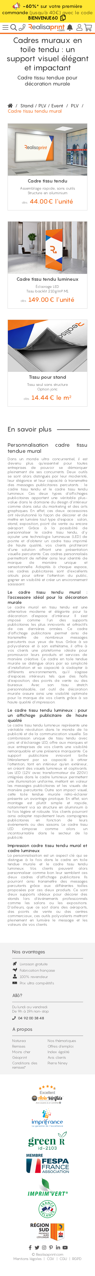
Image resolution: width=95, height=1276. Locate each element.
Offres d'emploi (61, 1046)
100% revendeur (30, 976)
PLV (75, 105)
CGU (63, 1258)
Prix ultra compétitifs (33, 983)
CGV (50, 1258)
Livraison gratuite (30, 964)
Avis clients (57, 1057)
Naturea (19, 1040)
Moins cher (21, 1052)
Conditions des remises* (24, 1065)
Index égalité (59, 1052)
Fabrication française (33, 970)
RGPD (77, 1258)
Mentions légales (27, 1258)
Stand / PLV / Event (42, 105)
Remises (18, 1046)
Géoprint (19, 1057)
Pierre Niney (58, 1063)
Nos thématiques (62, 1040)
